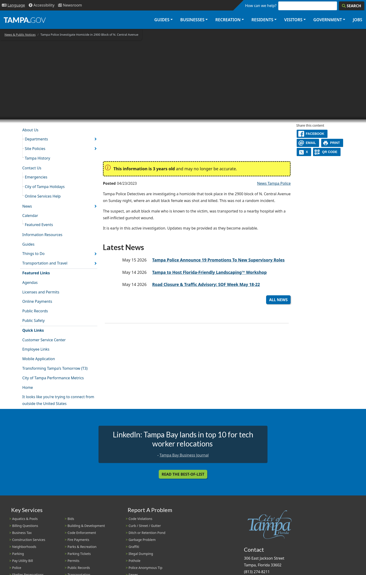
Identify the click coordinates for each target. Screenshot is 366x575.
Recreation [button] (227, 19)
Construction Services (28, 539)
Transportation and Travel (44, 263)
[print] (332, 143)
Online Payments (37, 301)
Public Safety (33, 320)
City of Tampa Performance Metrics (53, 377)
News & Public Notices (19, 34)
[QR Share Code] (327, 152)
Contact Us (31, 168)
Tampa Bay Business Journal (184, 455)
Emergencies (36, 177)
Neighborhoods (24, 546)
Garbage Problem (142, 539)
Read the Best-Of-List (183, 474)
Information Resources (42, 234)
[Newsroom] (70, 5)
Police (16, 567)
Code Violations (140, 518)
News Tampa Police (274, 183)
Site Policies (35, 148)
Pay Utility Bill (22, 560)
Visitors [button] (293, 19)
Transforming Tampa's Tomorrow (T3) (55, 368)
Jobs (357, 19)
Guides (28, 244)
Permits (73, 560)
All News (278, 299)
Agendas (30, 282)
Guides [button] (161, 19)
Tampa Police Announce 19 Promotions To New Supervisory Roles (218, 260)
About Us (30, 129)
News (27, 206)
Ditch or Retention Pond (147, 532)
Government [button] (327, 19)
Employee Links (35, 349)
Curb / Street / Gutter (145, 525)
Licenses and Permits (40, 292)
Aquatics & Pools (25, 518)
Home (27, 387)
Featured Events (39, 224)
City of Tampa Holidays (45, 186)
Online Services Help (43, 196)
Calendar (30, 215)
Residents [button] (262, 19)
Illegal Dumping (141, 553)
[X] (304, 152)
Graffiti (134, 546)
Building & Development (86, 525)
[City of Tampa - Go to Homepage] (25, 19)
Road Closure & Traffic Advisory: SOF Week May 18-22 (206, 284)
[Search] (351, 5)
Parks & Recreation (81, 546)
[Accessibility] (41, 5)
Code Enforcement (81, 532)
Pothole (135, 560)
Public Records (35, 311)
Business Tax (22, 532)
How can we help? (260, 5)
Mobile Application (38, 358)
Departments (36, 139)
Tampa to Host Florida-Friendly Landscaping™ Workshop (209, 272)
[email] (308, 143)
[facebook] (312, 134)
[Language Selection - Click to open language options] (13, 5)
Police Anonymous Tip (145, 567)
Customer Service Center (44, 339)
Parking (18, 553)
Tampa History (37, 158)
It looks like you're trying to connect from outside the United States (58, 400)
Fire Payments (78, 539)
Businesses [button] (192, 19)
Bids (70, 518)
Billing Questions (25, 525)
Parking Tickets (79, 553)
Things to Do (33, 253)
